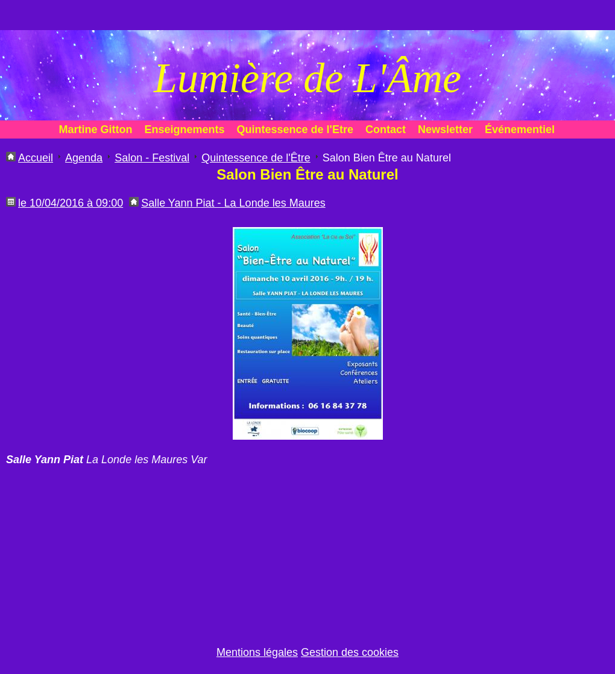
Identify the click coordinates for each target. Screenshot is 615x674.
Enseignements (185, 129)
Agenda (83, 158)
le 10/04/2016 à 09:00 (70, 203)
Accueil (35, 158)
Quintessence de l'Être (256, 158)
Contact (385, 129)
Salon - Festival (152, 158)
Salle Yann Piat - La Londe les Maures (233, 203)
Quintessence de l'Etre (295, 129)
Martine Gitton (96, 129)
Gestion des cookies (350, 652)
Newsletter (445, 129)
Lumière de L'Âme (307, 78)
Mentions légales (257, 652)
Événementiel (520, 129)
